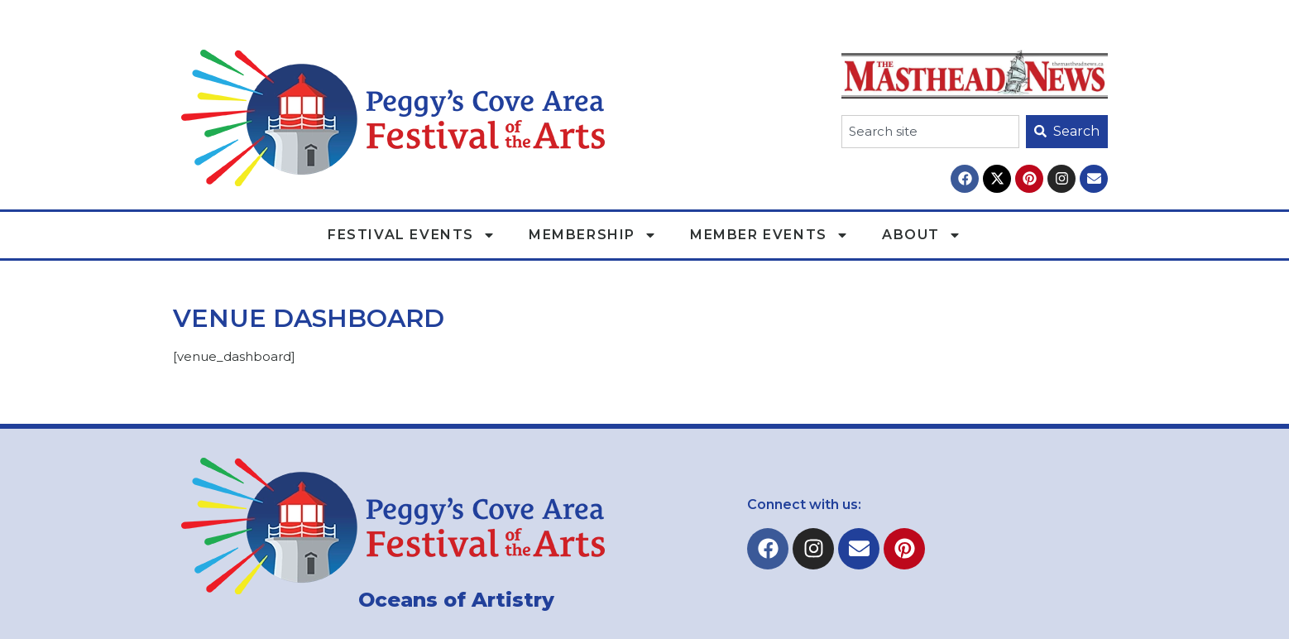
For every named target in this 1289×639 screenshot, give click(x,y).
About (921, 235)
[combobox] (930, 131)
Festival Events (412, 235)
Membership (593, 235)
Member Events (769, 235)
